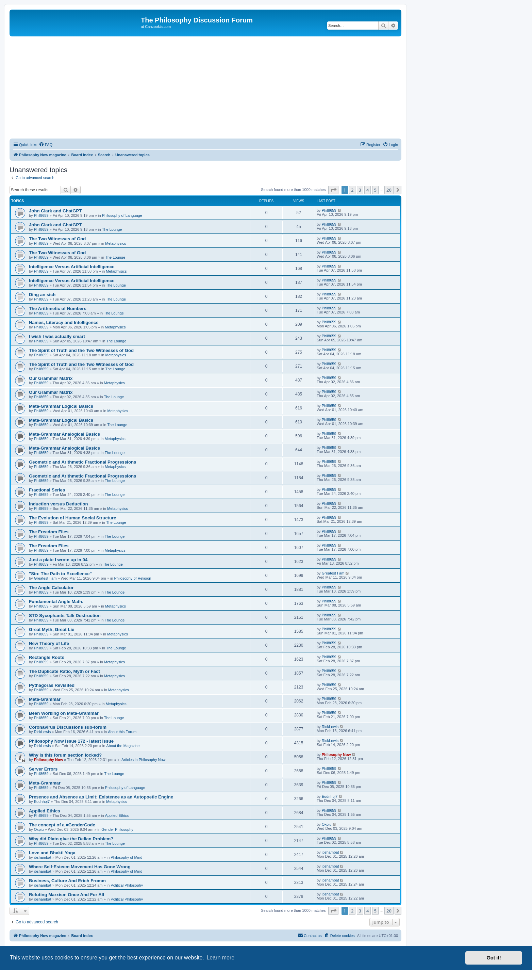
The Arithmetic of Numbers (57, 308)
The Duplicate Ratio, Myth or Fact (64, 671)
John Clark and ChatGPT (55, 210)
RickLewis (42, 732)
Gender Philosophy (117, 829)
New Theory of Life (49, 643)
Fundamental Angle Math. (56, 601)
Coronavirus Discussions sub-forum (67, 727)
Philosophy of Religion (132, 578)
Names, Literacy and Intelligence (63, 322)
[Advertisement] (205, 87)
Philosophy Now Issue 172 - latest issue (71, 741)
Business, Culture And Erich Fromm (67, 880)
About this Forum (122, 732)
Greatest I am (45, 578)
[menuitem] (45, 145)
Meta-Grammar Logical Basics (61, 406)
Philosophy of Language (122, 215)
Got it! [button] (494, 957)
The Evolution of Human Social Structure (72, 517)
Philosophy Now (48, 760)
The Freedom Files (49, 531)
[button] (333, 190)
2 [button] (352, 190)
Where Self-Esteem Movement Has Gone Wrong (80, 866)
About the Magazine (123, 746)
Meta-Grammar (45, 699)
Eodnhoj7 (42, 801)
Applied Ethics (44, 810)
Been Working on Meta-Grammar (64, 713)
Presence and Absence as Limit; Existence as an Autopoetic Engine (101, 796)
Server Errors (43, 769)
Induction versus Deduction (58, 503)
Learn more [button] (220, 957)
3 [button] (360, 190)
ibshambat (42, 857)
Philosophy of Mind (126, 857)
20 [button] (389, 190)
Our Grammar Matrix (50, 378)
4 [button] (367, 190)
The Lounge (112, 229)
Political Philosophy (127, 885)
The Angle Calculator (51, 587)
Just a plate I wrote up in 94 (58, 559)
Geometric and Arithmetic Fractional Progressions (82, 462)
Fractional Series (47, 489)
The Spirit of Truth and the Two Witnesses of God (81, 350)
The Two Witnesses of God (57, 238)
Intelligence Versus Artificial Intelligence (72, 266)
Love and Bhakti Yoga (52, 852)
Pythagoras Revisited (51, 685)
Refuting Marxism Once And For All (66, 894)
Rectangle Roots (46, 657)
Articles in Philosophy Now (143, 760)
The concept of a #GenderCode (62, 824)
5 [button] (375, 190)
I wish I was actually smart (57, 336)
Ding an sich (42, 294)
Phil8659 (41, 215)
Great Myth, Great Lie (51, 629)
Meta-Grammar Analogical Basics (64, 434)
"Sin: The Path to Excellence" (60, 573)
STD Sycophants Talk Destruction (65, 615)
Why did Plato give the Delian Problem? (71, 838)
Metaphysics (115, 243)
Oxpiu (39, 829)
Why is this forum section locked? (65, 755)
